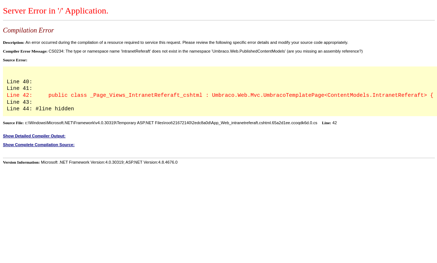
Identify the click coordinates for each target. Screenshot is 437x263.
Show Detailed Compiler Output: (34, 136)
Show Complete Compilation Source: (38, 144)
